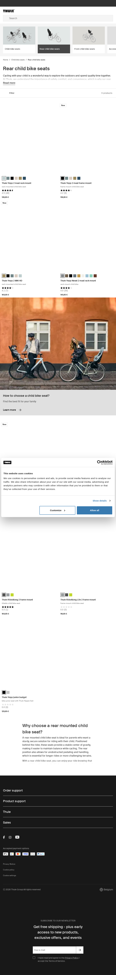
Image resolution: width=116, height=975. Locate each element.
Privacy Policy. (71, 957)
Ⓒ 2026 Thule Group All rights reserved (21, 889)
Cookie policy (8, 870)
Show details (100, 500)
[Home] (21, 10)
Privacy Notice (9, 864)
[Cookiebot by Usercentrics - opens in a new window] (99, 462)
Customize (57, 510)
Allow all (94, 510)
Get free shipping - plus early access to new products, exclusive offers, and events (58, 932)
